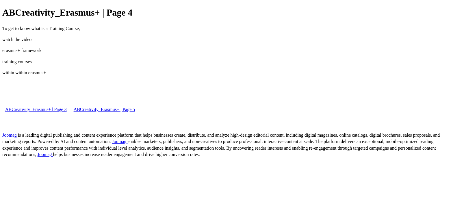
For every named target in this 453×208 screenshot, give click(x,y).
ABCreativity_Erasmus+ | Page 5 (104, 109)
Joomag (10, 135)
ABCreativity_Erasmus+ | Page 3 (36, 109)
